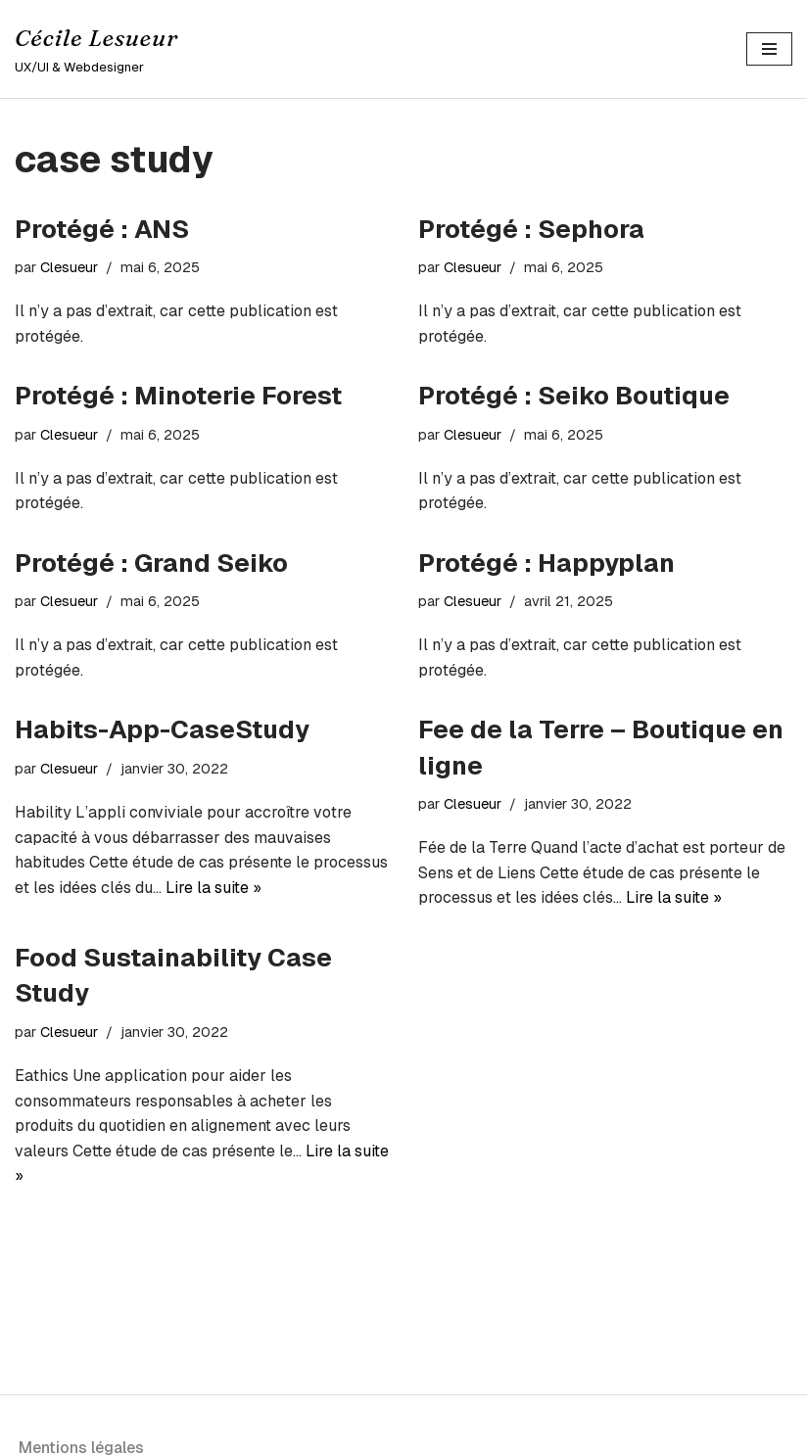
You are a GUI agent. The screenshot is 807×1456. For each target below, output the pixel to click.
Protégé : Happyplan (546, 563)
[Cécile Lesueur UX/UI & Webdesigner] (96, 49)
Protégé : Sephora (531, 229)
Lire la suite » (213, 887)
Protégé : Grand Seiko (151, 563)
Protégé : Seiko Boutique (574, 395)
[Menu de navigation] (769, 49)
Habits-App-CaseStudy (162, 729)
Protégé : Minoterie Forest (178, 395)
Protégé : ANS (102, 229)
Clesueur (69, 267)
